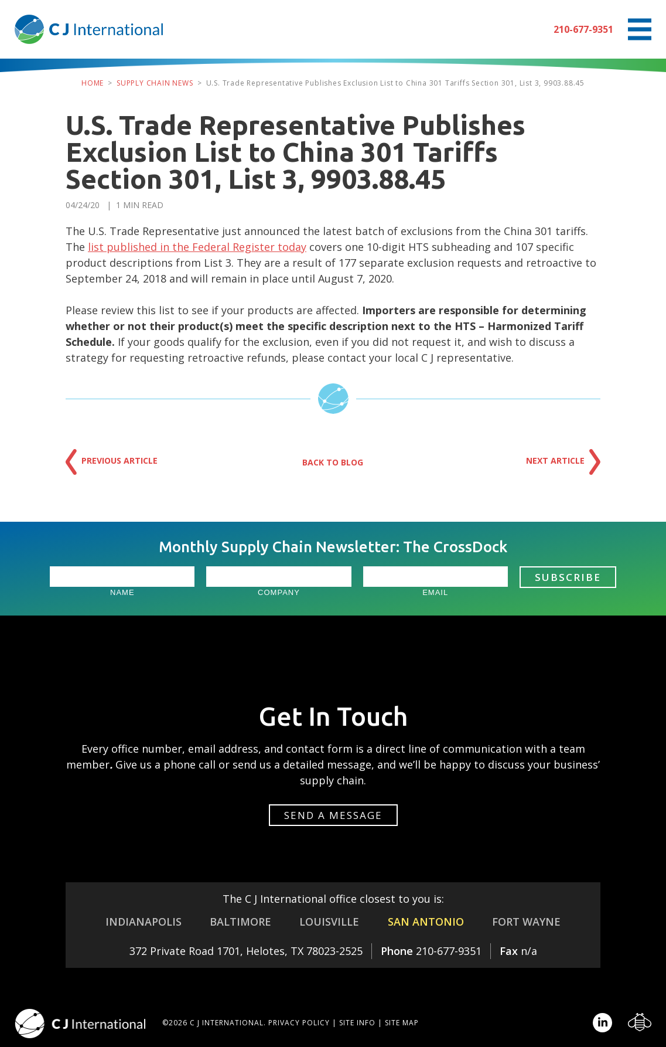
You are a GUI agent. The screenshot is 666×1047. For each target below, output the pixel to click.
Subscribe (568, 577)
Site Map (402, 1023)
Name (122, 592)
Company (279, 592)
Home (92, 83)
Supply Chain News (155, 83)
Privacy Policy (299, 1023)
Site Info (357, 1023)
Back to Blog (332, 462)
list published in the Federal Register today (197, 247)
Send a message (333, 815)
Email (435, 592)
